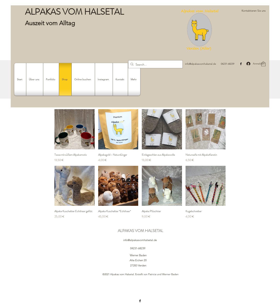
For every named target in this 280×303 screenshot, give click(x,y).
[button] (253, 10)
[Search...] (155, 64)
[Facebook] (241, 64)
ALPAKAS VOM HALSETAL (74, 12)
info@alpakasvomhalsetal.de (200, 63)
